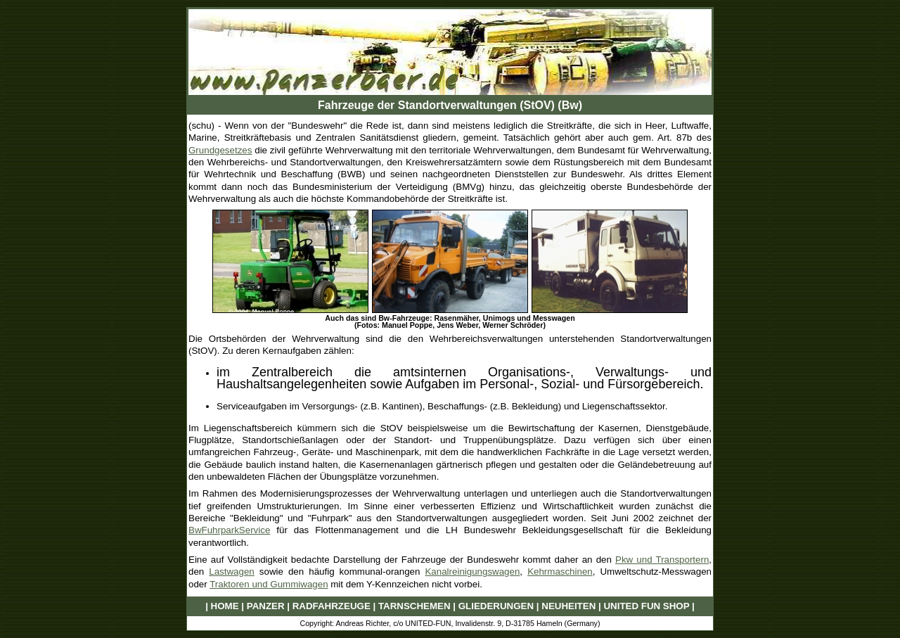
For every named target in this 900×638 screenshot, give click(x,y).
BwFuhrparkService (229, 530)
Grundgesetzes (220, 150)
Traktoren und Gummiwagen (269, 584)
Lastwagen (231, 571)
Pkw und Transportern (662, 559)
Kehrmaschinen (560, 571)
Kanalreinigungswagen (472, 571)
